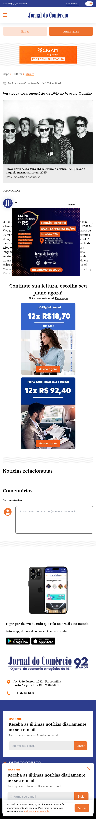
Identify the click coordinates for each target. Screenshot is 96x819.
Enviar (81, 745)
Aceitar (81, 808)
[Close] (89, 769)
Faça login (61, 298)
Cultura (17, 74)
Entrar (25, 31)
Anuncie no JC (72, 3)
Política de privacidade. (37, 811)
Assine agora (71, 31)
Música (30, 74)
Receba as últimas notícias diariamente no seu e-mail (48, 726)
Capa (6, 74)
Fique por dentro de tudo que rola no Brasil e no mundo (47, 624)
